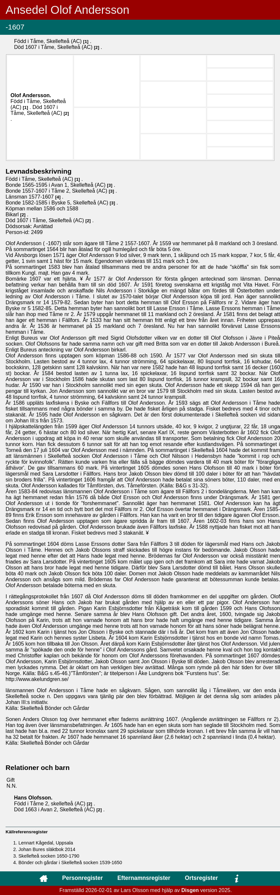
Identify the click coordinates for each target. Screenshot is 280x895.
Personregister (82, 878)
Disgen (190, 890)
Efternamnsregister (143, 878)
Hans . (33, 797)
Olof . (30, 95)
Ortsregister (201, 878)
